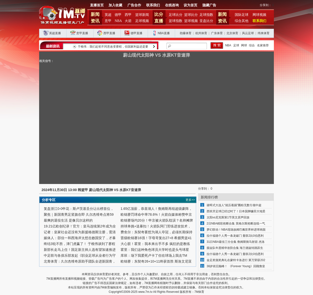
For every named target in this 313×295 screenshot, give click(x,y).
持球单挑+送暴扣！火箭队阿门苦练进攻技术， (156, 226)
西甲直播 (109, 33)
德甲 (118, 15)
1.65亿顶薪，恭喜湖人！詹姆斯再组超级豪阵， (156, 209)
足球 (236, 45)
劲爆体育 (185, 33)
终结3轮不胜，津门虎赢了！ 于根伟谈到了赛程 (79, 244)
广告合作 (134, 5)
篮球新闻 (142, 15)
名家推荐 (263, 45)
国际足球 (241, 15)
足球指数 (206, 15)
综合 (252, 45)
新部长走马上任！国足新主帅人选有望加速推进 (80, 250)
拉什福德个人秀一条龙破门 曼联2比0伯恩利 (235, 235)
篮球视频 (191, 21)
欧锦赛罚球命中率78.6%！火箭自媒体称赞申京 (156, 214)
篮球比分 (191, 15)
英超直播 (55, 33)
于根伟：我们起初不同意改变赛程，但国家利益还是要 (151, 46)
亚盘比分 (206, 21)
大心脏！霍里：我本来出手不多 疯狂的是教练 (155, 244)
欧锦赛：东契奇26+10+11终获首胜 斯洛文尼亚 (156, 261)
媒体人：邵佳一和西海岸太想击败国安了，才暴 (80, 238)
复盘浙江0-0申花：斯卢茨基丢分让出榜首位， (79, 209)
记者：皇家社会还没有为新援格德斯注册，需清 (80, 232)
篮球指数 (175, 21)
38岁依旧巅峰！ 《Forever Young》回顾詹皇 (236, 266)
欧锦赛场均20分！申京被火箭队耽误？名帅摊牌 (157, 220)
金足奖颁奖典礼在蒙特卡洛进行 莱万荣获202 (236, 260)
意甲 (108, 21)
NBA (118, 21)
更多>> (190, 200)
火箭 (128, 21)
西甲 (128, 15)
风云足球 (248, 33)
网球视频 (259, 15)
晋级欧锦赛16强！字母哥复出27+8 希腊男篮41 (156, 238)
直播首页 (97, 5)
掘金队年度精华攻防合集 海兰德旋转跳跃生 (235, 248)
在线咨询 (172, 5)
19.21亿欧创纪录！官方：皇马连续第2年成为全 (80, 226)
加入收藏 (115, 5)
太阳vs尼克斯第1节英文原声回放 (228, 217)
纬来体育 (263, 33)
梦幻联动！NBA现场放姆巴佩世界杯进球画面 (236, 229)
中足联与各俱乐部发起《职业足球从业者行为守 (80, 255)
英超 (108, 15)
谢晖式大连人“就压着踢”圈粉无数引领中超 (234, 205)
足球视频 (142, 21)
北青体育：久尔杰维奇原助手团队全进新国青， (80, 261)
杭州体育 (201, 33)
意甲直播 (82, 33)
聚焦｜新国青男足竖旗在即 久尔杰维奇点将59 (78, 214)
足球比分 (175, 15)
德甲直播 (136, 33)
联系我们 (153, 5)
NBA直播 (164, 33)
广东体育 (217, 33)
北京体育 (232, 33)
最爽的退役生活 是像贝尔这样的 (68, 220)
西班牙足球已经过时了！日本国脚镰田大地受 (236, 211)
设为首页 (190, 5)
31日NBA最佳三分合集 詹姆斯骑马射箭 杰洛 (236, 242)
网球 (244, 45)
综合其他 (241, 21)
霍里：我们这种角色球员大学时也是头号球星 (155, 250)
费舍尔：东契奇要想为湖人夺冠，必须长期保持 (156, 232)
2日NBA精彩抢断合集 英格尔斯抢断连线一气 (236, 223)
